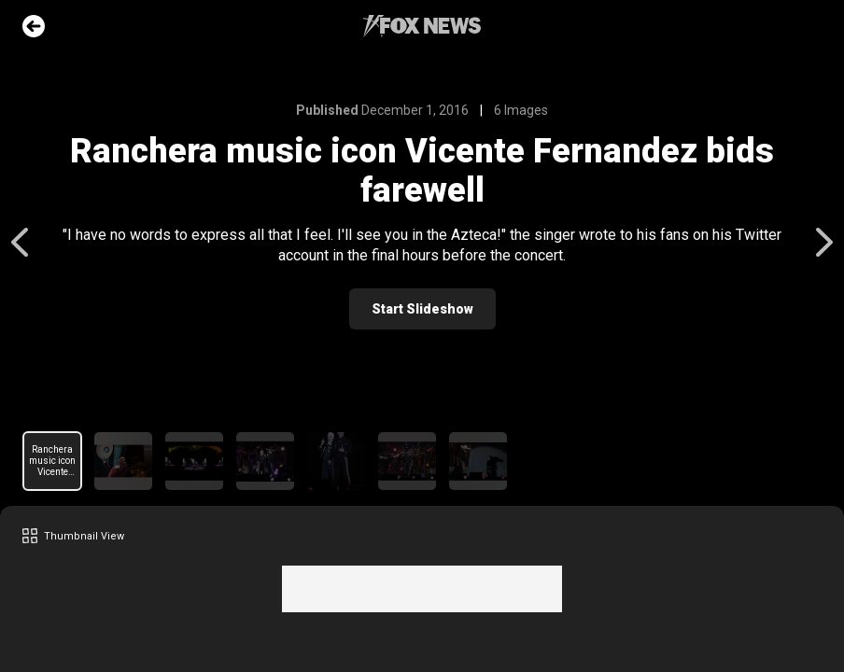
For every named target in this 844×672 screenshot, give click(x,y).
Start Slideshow (422, 308)
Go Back (33, 26)
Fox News (422, 26)
